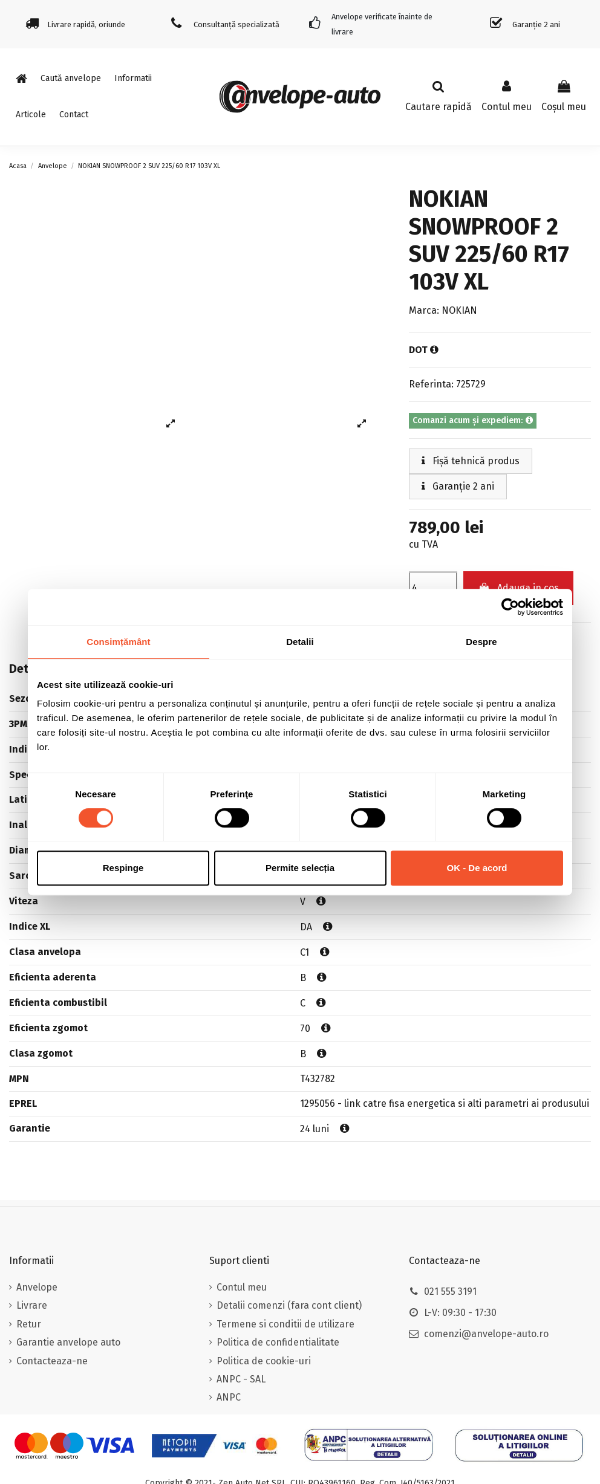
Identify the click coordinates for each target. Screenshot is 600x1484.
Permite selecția (300, 868)
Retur (28, 1324)
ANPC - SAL (241, 1379)
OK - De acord (476, 868)
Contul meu (242, 1287)
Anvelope (36, 1287)
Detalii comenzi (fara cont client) (289, 1305)
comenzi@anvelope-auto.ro (486, 1334)
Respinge (123, 868)
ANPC (229, 1397)
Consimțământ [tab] (118, 642)
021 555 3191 (450, 1291)
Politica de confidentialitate (278, 1342)
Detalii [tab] (300, 642)
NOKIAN (459, 310)
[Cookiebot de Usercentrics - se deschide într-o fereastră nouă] (510, 607)
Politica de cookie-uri (264, 1361)
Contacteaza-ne (52, 1361)
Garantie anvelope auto (68, 1342)
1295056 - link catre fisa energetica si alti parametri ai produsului (444, 1103)
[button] (133, 78)
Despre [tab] (481, 642)
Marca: (424, 310)
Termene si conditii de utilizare (285, 1324)
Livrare (31, 1305)
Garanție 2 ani (458, 486)
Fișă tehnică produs (471, 461)
